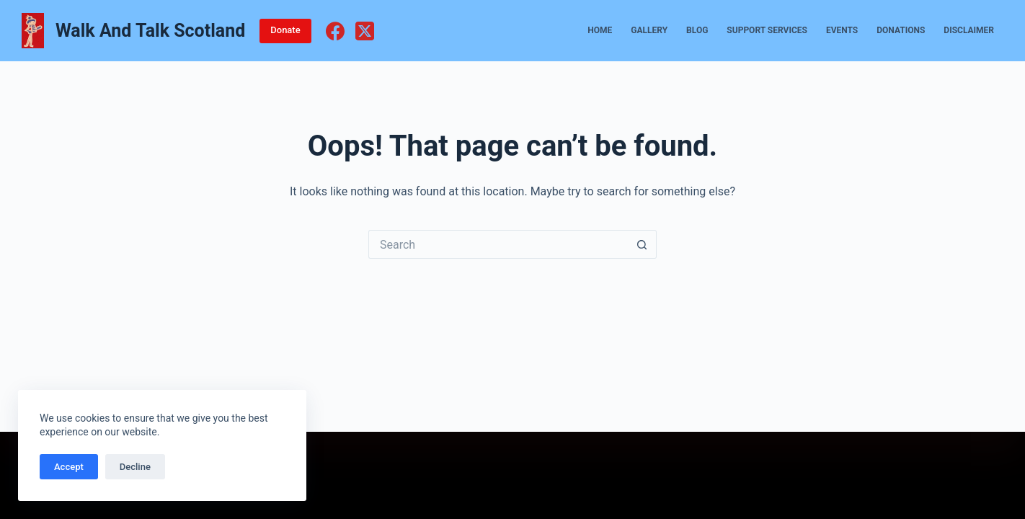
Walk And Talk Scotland (150, 30)
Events (842, 30)
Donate (285, 30)
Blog (697, 30)
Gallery (649, 30)
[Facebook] (335, 31)
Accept (69, 466)
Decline (135, 466)
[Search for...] (498, 244)
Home (599, 30)
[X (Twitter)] (364, 31)
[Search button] (642, 244)
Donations (901, 30)
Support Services (767, 30)
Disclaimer (969, 30)
